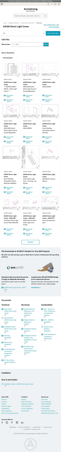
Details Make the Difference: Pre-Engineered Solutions (29, 312)
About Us (4, 399)
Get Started (36, 287)
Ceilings (23, 399)
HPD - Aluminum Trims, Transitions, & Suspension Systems (49, 312)
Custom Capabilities (27, 409)
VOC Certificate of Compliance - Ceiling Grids (50, 336)
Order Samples (45, 406)
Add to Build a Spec (53, 33)
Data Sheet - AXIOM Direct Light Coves (10, 311)
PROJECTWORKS (46, 404)
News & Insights (6, 406)
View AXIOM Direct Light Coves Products (51, 26)
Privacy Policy (48, 427)
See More (30, 242)
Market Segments (6, 411)
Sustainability (5, 409)
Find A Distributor (46, 402)
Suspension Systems (27, 404)
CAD (4, 33)
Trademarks (12, 427)
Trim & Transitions (26, 406)
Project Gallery (45, 409)
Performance (25, 411)
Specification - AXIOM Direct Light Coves (10, 320)
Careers (3, 404)
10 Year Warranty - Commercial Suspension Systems (10, 352)
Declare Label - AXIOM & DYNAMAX (49, 329)
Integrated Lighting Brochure (30, 330)
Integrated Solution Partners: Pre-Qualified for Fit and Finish (30, 339)
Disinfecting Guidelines (8, 343)
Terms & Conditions (24, 427)
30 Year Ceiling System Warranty (9, 361)
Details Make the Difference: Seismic (29, 322)
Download (10, 95)
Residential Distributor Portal (49, 413)
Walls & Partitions (26, 402)
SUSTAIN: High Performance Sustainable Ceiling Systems (30, 350)
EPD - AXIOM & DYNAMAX (49, 321)
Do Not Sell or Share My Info (32, 429)
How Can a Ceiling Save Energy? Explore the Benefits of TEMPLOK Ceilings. (30, 1)
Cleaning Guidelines (7, 337)
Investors (4, 402)
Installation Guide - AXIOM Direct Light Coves (10, 329)
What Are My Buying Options (9, 413)
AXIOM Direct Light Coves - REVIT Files (15, 288)
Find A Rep (44, 399)
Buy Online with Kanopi (48, 411)
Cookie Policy (37, 427)
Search (46, 44)
